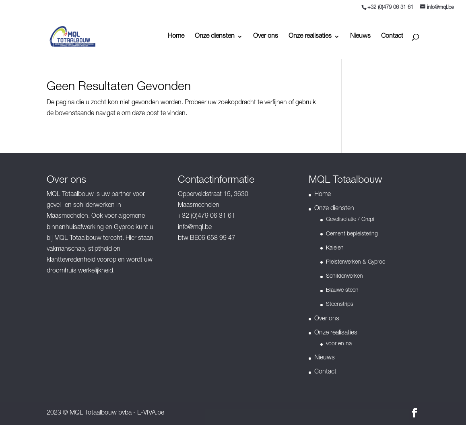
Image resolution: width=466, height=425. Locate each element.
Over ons (265, 37)
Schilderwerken (344, 276)
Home (176, 37)
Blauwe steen (342, 290)
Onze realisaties (310, 37)
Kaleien (335, 248)
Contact (392, 37)
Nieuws (360, 37)
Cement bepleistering (352, 234)
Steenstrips (339, 304)
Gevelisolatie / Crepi (350, 220)
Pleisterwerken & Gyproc (355, 262)
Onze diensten (215, 37)
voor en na (339, 344)
